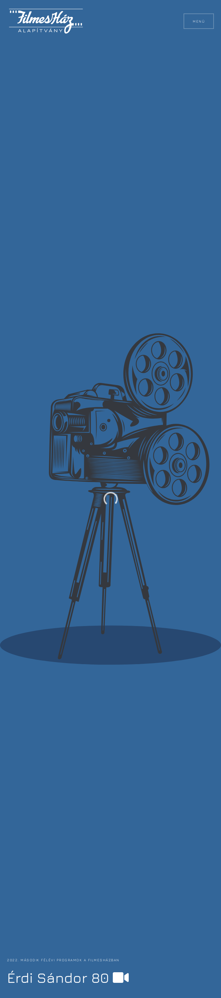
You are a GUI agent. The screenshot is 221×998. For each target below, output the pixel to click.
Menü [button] (199, 21)
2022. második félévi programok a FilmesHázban (63, 960)
